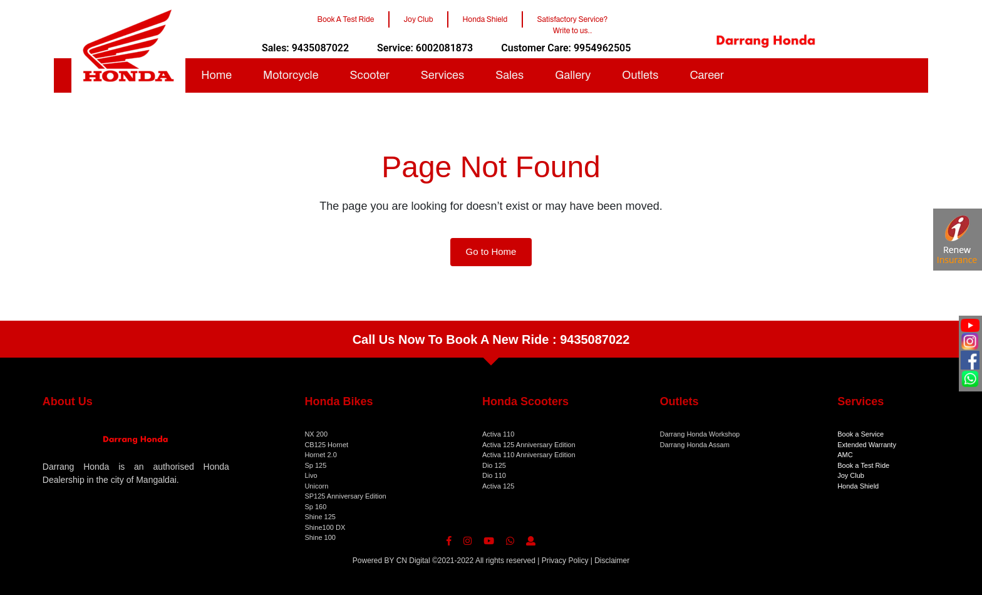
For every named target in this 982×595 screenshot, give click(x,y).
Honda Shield (858, 486)
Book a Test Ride (863, 465)
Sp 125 (315, 465)
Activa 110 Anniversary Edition (529, 454)
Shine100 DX (324, 527)
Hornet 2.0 (320, 454)
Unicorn (316, 486)
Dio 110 (494, 475)
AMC (844, 454)
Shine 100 (320, 537)
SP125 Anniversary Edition (345, 496)
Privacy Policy (565, 560)
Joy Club (850, 475)
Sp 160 (315, 506)
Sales (509, 75)
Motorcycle (291, 75)
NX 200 (316, 434)
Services (442, 75)
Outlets (640, 75)
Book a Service (860, 434)
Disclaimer (611, 560)
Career (706, 75)
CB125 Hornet (326, 444)
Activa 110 (498, 434)
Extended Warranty (866, 444)
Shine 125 (320, 516)
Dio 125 (494, 465)
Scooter (370, 75)
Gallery (573, 75)
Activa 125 (498, 486)
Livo (310, 475)
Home (216, 75)
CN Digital (413, 560)
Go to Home (491, 251)
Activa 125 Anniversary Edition (529, 444)
